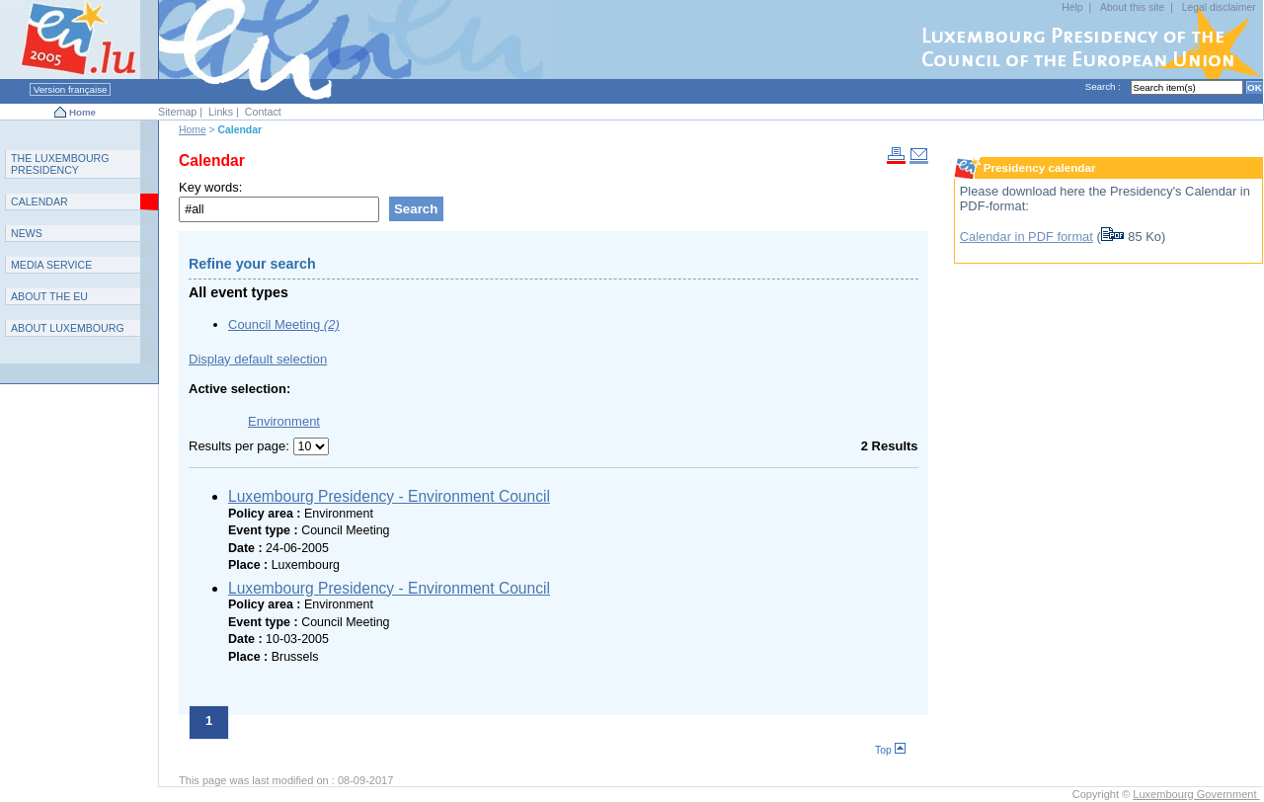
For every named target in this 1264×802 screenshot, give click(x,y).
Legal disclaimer (1219, 7)
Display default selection (258, 359)
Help (1072, 7)
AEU (49, 296)
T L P (60, 164)
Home (82, 112)
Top (890, 750)
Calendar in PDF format (1026, 236)
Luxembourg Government (1196, 794)
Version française (70, 89)
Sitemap (177, 112)
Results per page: (241, 446)
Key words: (210, 187)
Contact (263, 112)
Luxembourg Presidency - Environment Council (389, 496)
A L (67, 328)
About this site (1132, 7)
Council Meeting (284, 324)
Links (220, 112)
